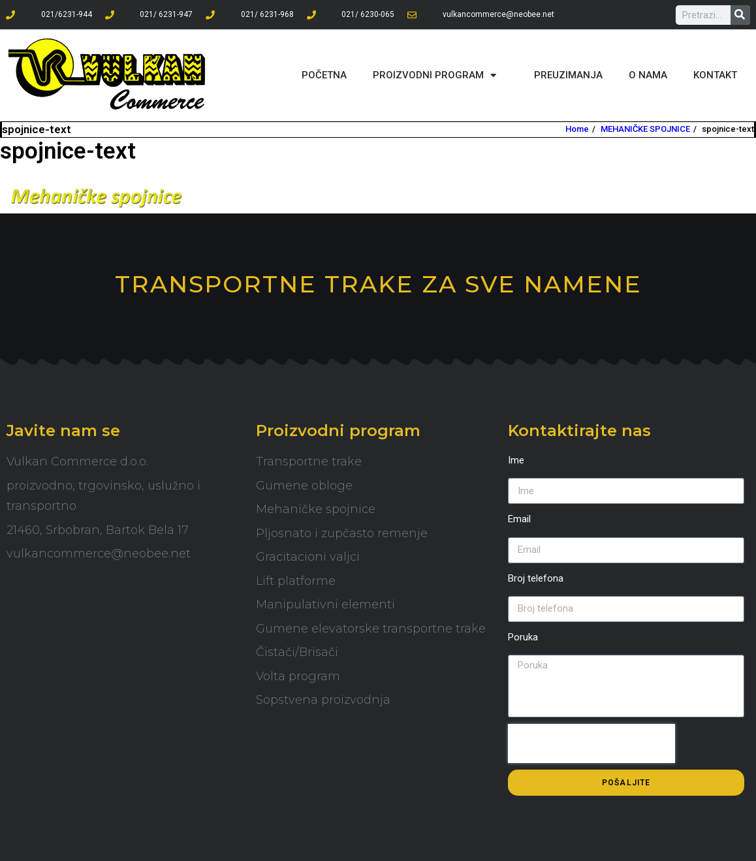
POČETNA (324, 75)
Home (577, 129)
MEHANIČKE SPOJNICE (645, 129)
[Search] (740, 15)
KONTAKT (715, 75)
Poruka (523, 637)
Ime (516, 460)
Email (519, 519)
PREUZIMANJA (568, 75)
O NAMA (648, 75)
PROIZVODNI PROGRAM (440, 75)
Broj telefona (535, 578)
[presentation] (591, 743)
